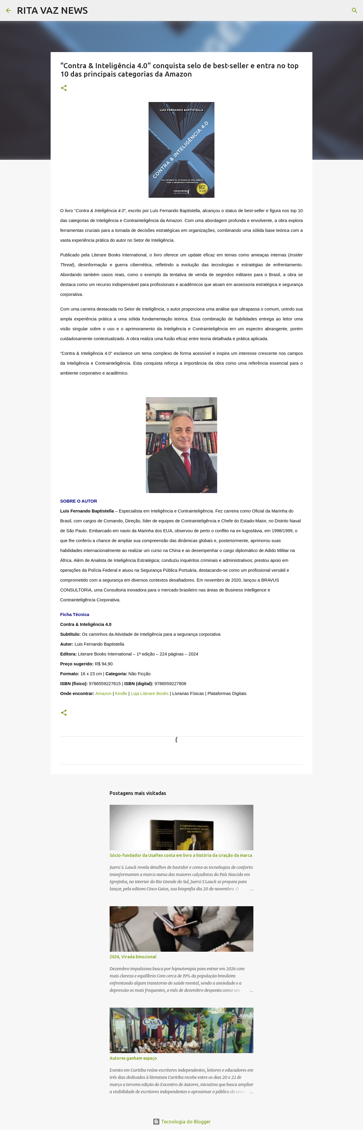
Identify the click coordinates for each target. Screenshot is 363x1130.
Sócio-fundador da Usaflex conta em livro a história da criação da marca (181, 855)
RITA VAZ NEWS (52, 10)
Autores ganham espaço (133, 1058)
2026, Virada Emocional (133, 956)
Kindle (121, 693)
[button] (63, 88)
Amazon (103, 693)
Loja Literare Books (150, 693)
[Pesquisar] (96, 10)
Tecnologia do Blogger (182, 1121)
